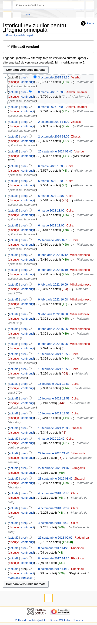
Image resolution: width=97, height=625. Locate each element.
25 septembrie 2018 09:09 (55, 537)
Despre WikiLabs (60, 620)
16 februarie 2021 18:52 (54, 413)
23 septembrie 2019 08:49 (55, 478)
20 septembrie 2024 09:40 (55, 151)
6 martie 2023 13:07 (51, 196)
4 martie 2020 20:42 (51, 438)
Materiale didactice (20, 577)
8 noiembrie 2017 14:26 (53, 548)
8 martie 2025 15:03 (51, 92)
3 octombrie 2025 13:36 (53, 77)
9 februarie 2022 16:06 (53, 329)
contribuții (27, 82)
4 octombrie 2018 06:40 (53, 493)
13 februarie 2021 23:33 (54, 428)
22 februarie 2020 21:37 (54, 468)
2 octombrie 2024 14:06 (53, 136)
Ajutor (90, 23)
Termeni (78, 620)
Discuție (17, 15)
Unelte (90, 15)
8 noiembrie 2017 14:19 (53, 569)
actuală (13, 92)
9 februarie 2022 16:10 (53, 270)
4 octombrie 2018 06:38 (53, 523)
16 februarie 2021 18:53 (54, 354)
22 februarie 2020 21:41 (54, 453)
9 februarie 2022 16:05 (53, 344)
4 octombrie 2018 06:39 (53, 508)
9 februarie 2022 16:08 (53, 299)
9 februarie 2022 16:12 (53, 255)
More (27, 14)
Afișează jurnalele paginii (19, 35)
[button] (48, 47)
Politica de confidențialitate (30, 620)
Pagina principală (7, 15)
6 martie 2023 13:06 (51, 210)
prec (24, 77)
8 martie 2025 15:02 (51, 107)
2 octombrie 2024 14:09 (53, 122)
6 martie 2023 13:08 (51, 166)
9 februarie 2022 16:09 (53, 284)
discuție (14, 82)
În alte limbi (80, 15)
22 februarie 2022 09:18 (54, 240)
